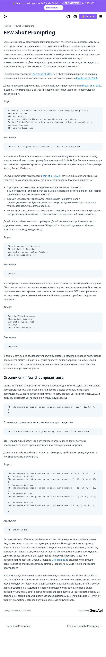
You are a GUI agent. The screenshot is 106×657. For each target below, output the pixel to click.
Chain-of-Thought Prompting (85, 626)
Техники (7, 25)
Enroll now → (53, 7)
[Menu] (101, 16)
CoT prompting (60, 559)
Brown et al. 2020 (91, 85)
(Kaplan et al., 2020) (87, 78)
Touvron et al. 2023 (42, 74)
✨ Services (88, 16)
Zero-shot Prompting (16, 626)
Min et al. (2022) (51, 176)
